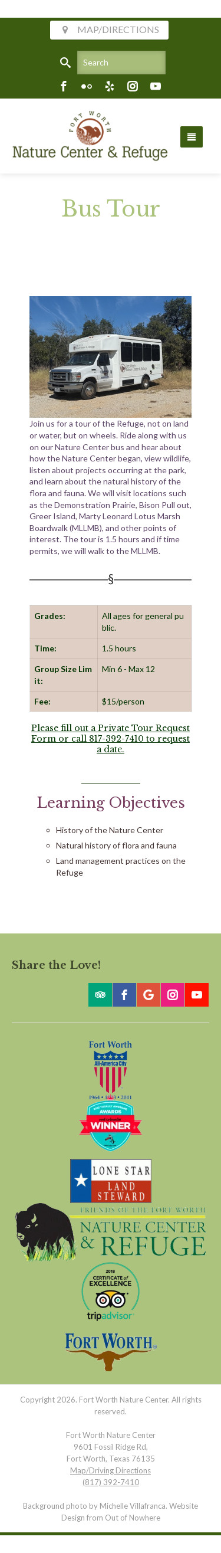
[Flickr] (86, 86)
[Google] (148, 995)
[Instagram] (132, 86)
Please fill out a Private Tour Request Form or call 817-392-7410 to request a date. (110, 739)
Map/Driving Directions (110, 1470)
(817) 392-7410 (111, 1482)
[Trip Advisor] (100, 995)
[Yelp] (109, 86)
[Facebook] (63, 86)
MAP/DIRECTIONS (109, 29)
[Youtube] (155, 86)
